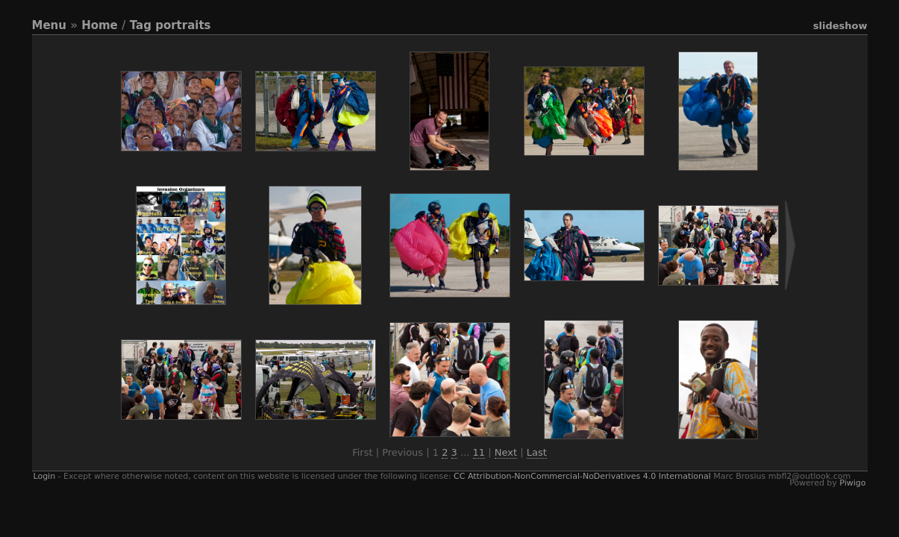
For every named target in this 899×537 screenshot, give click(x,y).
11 (479, 452)
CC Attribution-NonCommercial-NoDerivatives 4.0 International (582, 476)
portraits (182, 25)
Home (99, 25)
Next (506, 452)
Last (537, 452)
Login (45, 476)
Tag (140, 25)
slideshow (840, 25)
